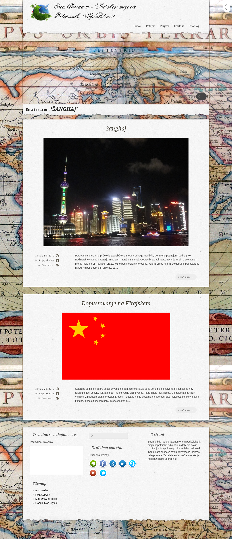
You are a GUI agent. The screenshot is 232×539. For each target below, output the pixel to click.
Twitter (103, 473)
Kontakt (179, 26)
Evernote (93, 464)
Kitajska (50, 260)
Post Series (41, 490)
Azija (41, 260)
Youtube (93, 473)
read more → (186, 277)
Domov (137, 26)
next (203, 96)
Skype (132, 464)
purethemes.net (45, 530)
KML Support (42, 494)
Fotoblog (194, 26)
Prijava (164, 26)
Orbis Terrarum (83, 7)
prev (199, 96)
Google (112, 464)
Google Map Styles (46, 503)
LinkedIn (122, 464)
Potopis (150, 26)
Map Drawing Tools (46, 498)
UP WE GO (207, 530)
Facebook (103, 464)
